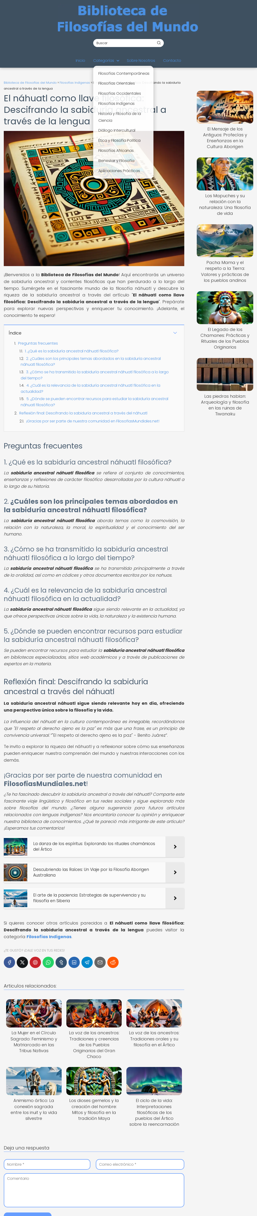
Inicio (80, 60)
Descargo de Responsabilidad (156, 1198)
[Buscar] (159, 43)
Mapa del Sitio (142, 1205)
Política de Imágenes (148, 1192)
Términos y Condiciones (150, 1179)
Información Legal (145, 1173)
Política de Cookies (146, 1186)
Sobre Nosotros (141, 60)
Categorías (103, 60)
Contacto (172, 60)
